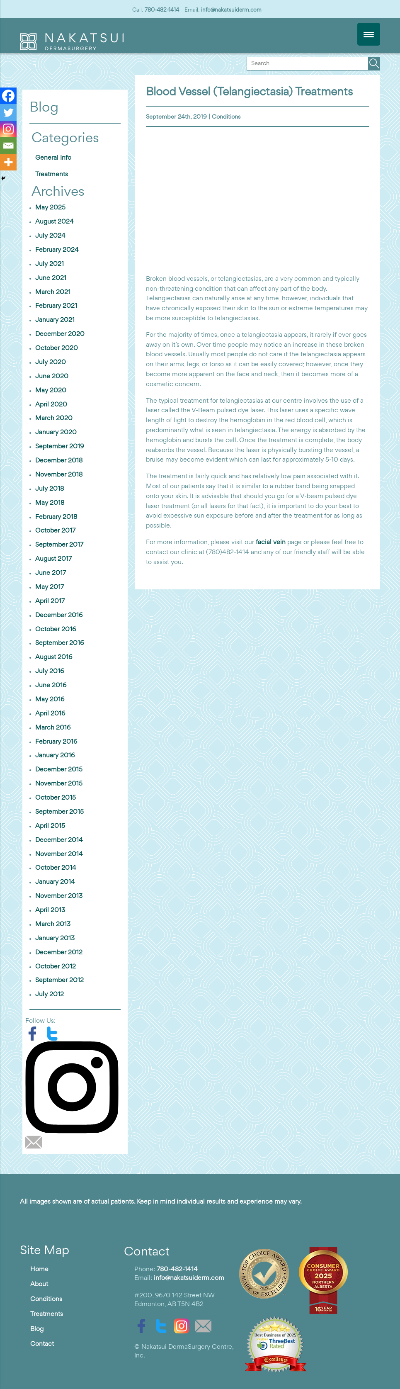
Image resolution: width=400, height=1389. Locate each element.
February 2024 (57, 250)
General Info (53, 158)
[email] (35, 1142)
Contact (42, 1344)
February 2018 (56, 517)
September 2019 (59, 447)
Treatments (51, 175)
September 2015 (59, 812)
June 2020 (51, 376)
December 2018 (58, 461)
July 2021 (49, 264)
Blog (37, 1329)
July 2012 (49, 994)
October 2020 (56, 348)
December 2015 (58, 770)
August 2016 (53, 657)
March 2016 (52, 728)
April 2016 (50, 714)
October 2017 (55, 531)
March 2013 (52, 924)
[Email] (8, 145)
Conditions (226, 117)
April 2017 (50, 601)
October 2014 (55, 868)
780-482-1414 (162, 9)
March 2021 (52, 292)
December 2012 (58, 953)
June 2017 (50, 573)
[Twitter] (8, 112)
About (39, 1284)
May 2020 (50, 391)
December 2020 (60, 334)
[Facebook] (8, 96)
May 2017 (49, 587)
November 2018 (58, 475)
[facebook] (35, 1033)
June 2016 (50, 685)
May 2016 (49, 700)
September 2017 (59, 545)
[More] (8, 162)
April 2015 (50, 826)
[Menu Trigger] (368, 34)
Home (39, 1269)
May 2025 (50, 208)
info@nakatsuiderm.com (231, 9)
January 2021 (55, 320)
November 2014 (59, 854)
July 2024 (50, 236)
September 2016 (59, 643)
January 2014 (55, 882)
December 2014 (59, 840)
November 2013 (58, 896)
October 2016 (55, 629)
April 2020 (51, 405)
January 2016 (55, 756)
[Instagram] (8, 129)
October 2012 (55, 967)
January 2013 (55, 938)
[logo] (72, 48)
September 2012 (59, 980)
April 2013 (50, 910)
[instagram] (74, 1087)
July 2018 (49, 489)
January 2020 (56, 432)
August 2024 (54, 222)
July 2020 (50, 362)
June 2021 (50, 278)
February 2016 (56, 742)
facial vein (271, 542)
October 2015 (55, 798)
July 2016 (49, 671)
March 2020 (54, 418)
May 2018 (49, 503)
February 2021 (56, 306)
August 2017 (53, 559)
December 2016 (58, 615)
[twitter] (54, 1033)
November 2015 (58, 784)
